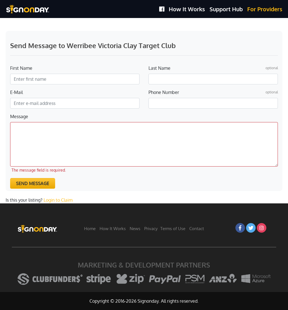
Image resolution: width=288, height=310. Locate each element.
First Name (21, 68)
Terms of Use (172, 228)
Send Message (32, 183)
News (135, 228)
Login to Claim (58, 200)
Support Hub (226, 9)
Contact (196, 228)
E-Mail (16, 92)
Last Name (159, 68)
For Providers (264, 9)
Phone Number (163, 92)
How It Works (187, 9)
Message (19, 116)
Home (90, 228)
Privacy (151, 228)
